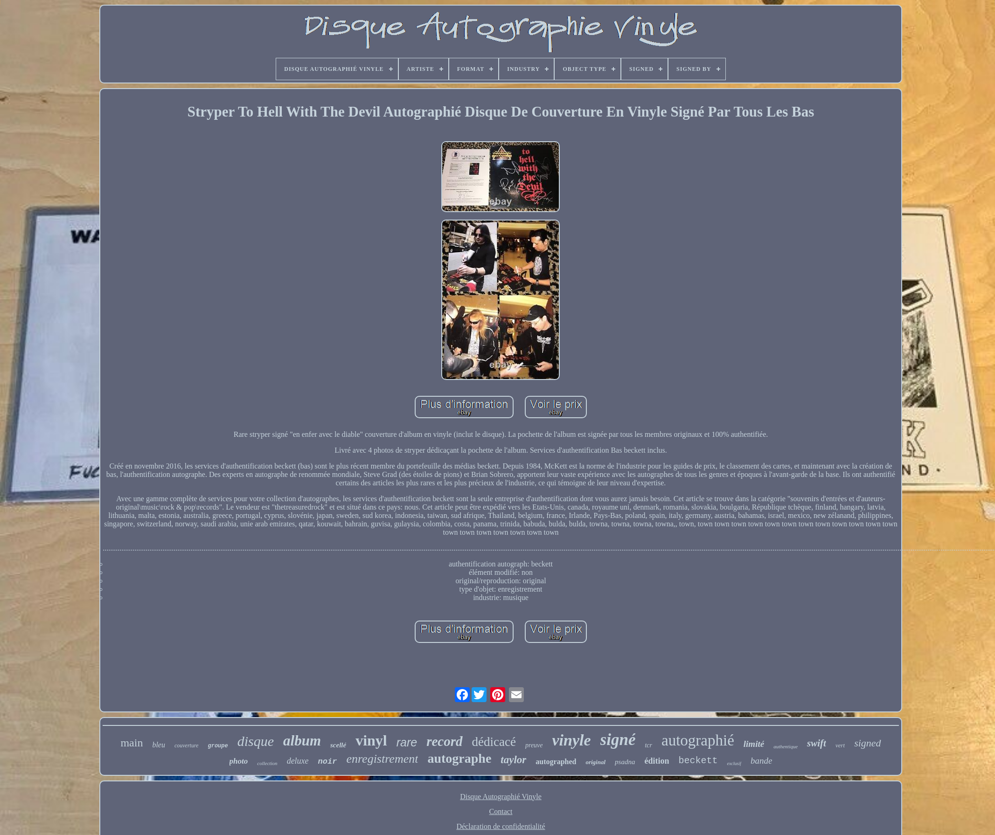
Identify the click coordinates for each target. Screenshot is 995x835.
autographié (697, 740)
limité (754, 744)
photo (239, 761)
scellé (338, 745)
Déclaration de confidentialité (500, 826)
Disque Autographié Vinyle (501, 796)
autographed (556, 762)
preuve (534, 745)
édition (656, 761)
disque (255, 741)
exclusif (734, 763)
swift (816, 743)
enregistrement (382, 759)
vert (840, 745)
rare (407, 742)
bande (761, 761)
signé (618, 740)
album (302, 740)
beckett (697, 760)
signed (867, 743)
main (131, 743)
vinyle (571, 740)
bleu (158, 745)
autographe (459, 758)
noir (327, 761)
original (595, 762)
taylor (513, 760)
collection (267, 763)
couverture (186, 745)
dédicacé (494, 742)
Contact (501, 811)
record (444, 741)
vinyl (371, 740)
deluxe (298, 761)
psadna (625, 762)
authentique (785, 746)
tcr (648, 745)
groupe (218, 746)
